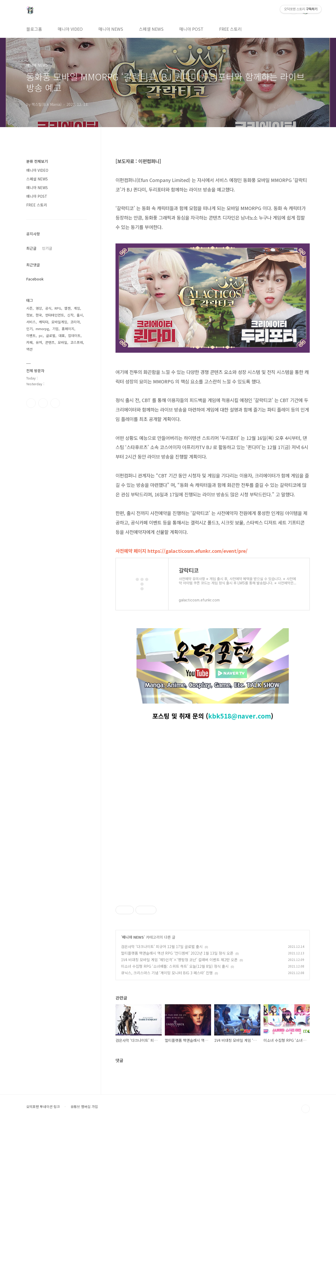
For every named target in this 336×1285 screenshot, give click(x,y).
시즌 (29, 308)
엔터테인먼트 (54, 315)
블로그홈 (34, 29)
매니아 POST (191, 29)
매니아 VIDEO (70, 29)
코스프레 (76, 342)
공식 (48, 308)
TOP (305, 1269)
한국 (39, 315)
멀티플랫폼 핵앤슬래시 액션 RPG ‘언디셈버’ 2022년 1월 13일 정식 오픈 (177, 1113)
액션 (29, 349)
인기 (29, 328)
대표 (62, 335)
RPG (58, 308)
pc (41, 335)
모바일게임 (59, 321)
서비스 (31, 321)
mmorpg (42, 328)
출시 (80, 315)
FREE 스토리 (230, 29)
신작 (70, 315)
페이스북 (31, 403)
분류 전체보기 (37, 161)
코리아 (75, 321)
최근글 (31, 248)
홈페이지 (68, 328)
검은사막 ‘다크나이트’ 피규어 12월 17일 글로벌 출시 (162, 1106)
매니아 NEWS (110, 29)
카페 (29, 342)
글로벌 (50, 335)
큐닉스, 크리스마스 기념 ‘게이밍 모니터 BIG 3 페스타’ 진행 (167, 1133)
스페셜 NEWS (151, 29)
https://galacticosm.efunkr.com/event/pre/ (198, 550)
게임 (77, 308)
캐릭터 (43, 321)
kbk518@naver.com (239, 715)
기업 (55, 328)
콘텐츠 (50, 342)
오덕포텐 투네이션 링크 (43, 1267)
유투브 (55, 403)
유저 (39, 342)
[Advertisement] (213, 928)
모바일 (62, 342)
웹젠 (67, 308)
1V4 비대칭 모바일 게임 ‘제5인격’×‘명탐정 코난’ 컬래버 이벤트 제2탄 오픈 (179, 1119)
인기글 (47, 248)
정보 (29, 315)
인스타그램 (43, 403)
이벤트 (31, 335)
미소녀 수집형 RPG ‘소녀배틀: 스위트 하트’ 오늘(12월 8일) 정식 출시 (175, 1126)
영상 (39, 308)
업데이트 (74, 335)
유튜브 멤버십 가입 (84, 1267)
